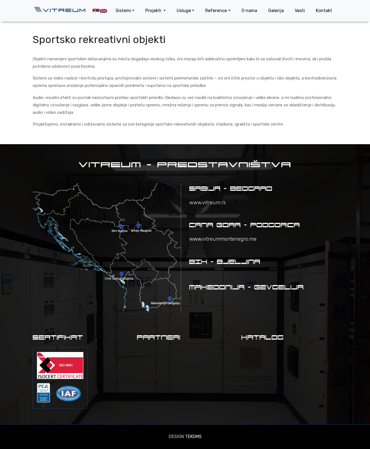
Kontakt (324, 10)
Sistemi (123, 10)
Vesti (300, 10)
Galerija (276, 10)
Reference (216, 10)
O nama (249, 10)
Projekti (153, 10)
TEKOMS (193, 436)
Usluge (184, 10)
